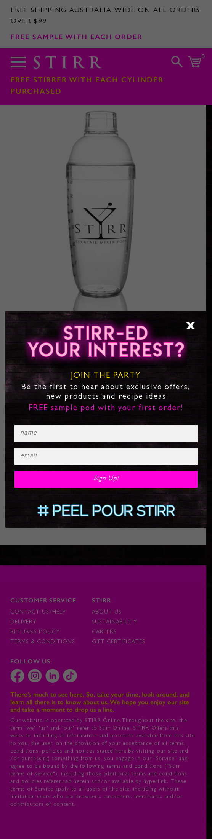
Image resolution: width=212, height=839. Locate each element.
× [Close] (190, 325)
